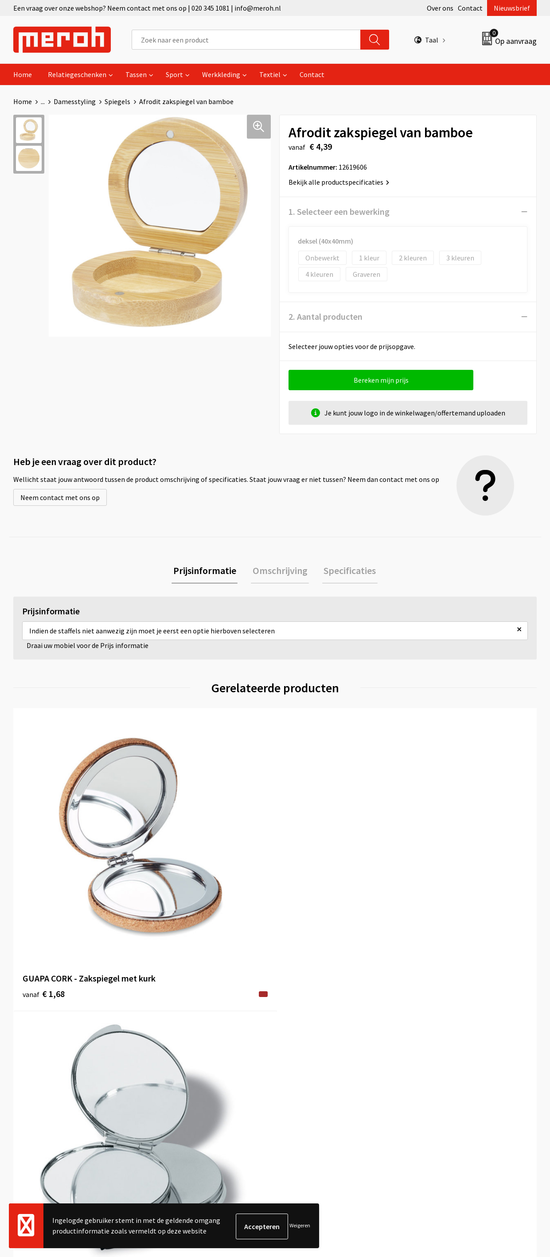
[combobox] (246, 40)
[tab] (207, 572)
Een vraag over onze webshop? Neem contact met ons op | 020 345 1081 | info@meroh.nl (147, 8)
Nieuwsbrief (512, 8)
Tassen (136, 74)
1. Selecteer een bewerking (339, 211)
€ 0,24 (436, 861)
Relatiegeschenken (77, 74)
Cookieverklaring (442, 1032)
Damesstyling (75, 101)
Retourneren (305, 1019)
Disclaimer (432, 1059)
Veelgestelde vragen (187, 1032)
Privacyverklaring (442, 1045)
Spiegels (117, 101)
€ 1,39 (174, 861)
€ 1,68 (44, 875)
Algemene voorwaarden (452, 1005)
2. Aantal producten (326, 316)
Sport (174, 74)
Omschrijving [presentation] (280, 571)
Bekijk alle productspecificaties (339, 182)
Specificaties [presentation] (347, 571)
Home (22, 74)
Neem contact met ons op (60, 497)
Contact (470, 8)
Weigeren (299, 1226)
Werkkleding (221, 74)
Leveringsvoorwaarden (450, 1019)
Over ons (440, 8)
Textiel (270, 74)
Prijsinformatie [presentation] (207, 571)
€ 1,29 (306, 861)
